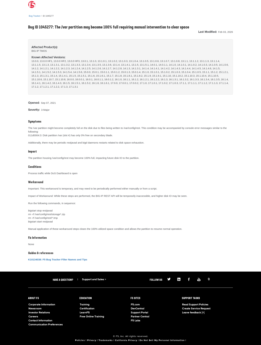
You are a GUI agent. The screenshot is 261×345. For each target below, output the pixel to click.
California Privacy (126, 340)
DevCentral (137, 308)
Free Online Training (92, 316)
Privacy (91, 340)
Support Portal (139, 312)
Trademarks (106, 340)
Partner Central (140, 316)
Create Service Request (196, 308)
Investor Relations (39, 312)
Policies (80, 340)
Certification (87, 308)
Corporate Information (41, 304)
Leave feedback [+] (193, 312)
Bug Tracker (34, 16)
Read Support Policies (195, 304)
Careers (33, 316)
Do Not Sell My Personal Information (162, 340)
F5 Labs (135, 320)
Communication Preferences (45, 324)
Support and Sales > (94, 279)
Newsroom (35, 308)
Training (84, 304)
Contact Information (40, 320)
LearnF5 (85, 312)
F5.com (135, 304)
